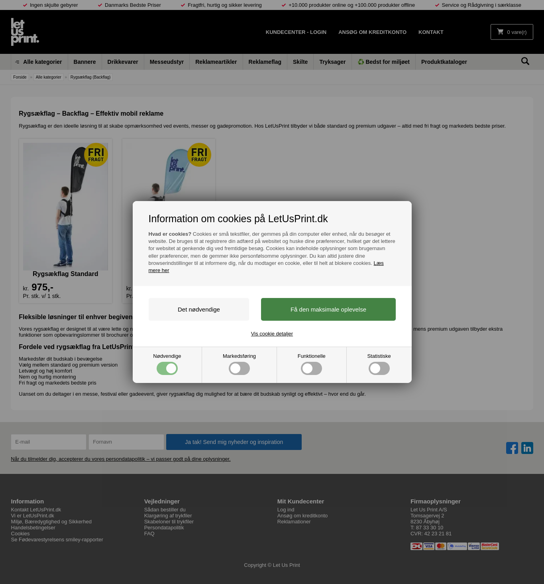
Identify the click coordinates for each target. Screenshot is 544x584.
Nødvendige (167, 364)
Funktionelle (312, 364)
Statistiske (379, 364)
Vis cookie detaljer (272, 334)
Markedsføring (239, 364)
